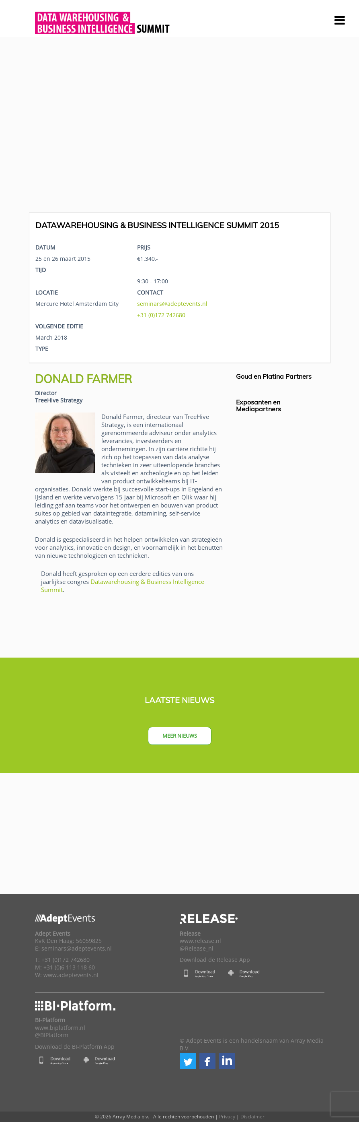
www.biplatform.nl (60, 1027)
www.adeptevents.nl (70, 975)
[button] (188, 1061)
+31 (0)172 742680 (161, 315)
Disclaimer (252, 1116)
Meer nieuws (179, 735)
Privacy (227, 1116)
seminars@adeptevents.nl (172, 303)
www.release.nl (200, 941)
